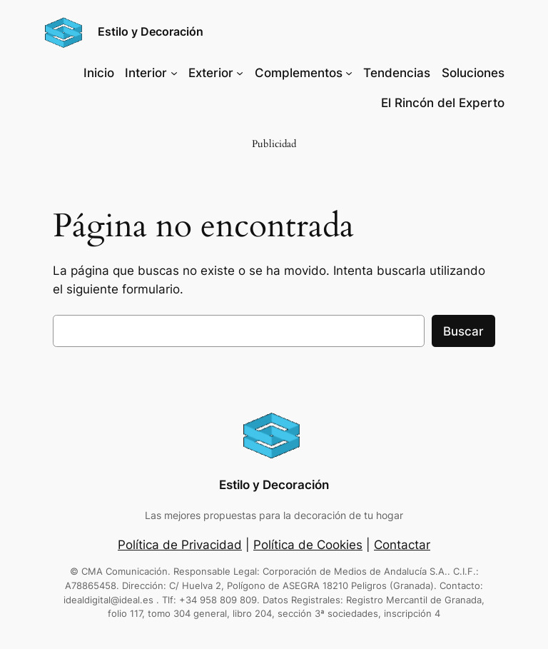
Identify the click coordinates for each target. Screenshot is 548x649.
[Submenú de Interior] (174, 72)
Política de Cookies (307, 545)
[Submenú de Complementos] (348, 72)
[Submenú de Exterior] (239, 72)
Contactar (402, 545)
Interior (146, 73)
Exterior (210, 73)
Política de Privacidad (180, 545)
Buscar (463, 331)
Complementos (298, 73)
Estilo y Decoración (150, 31)
